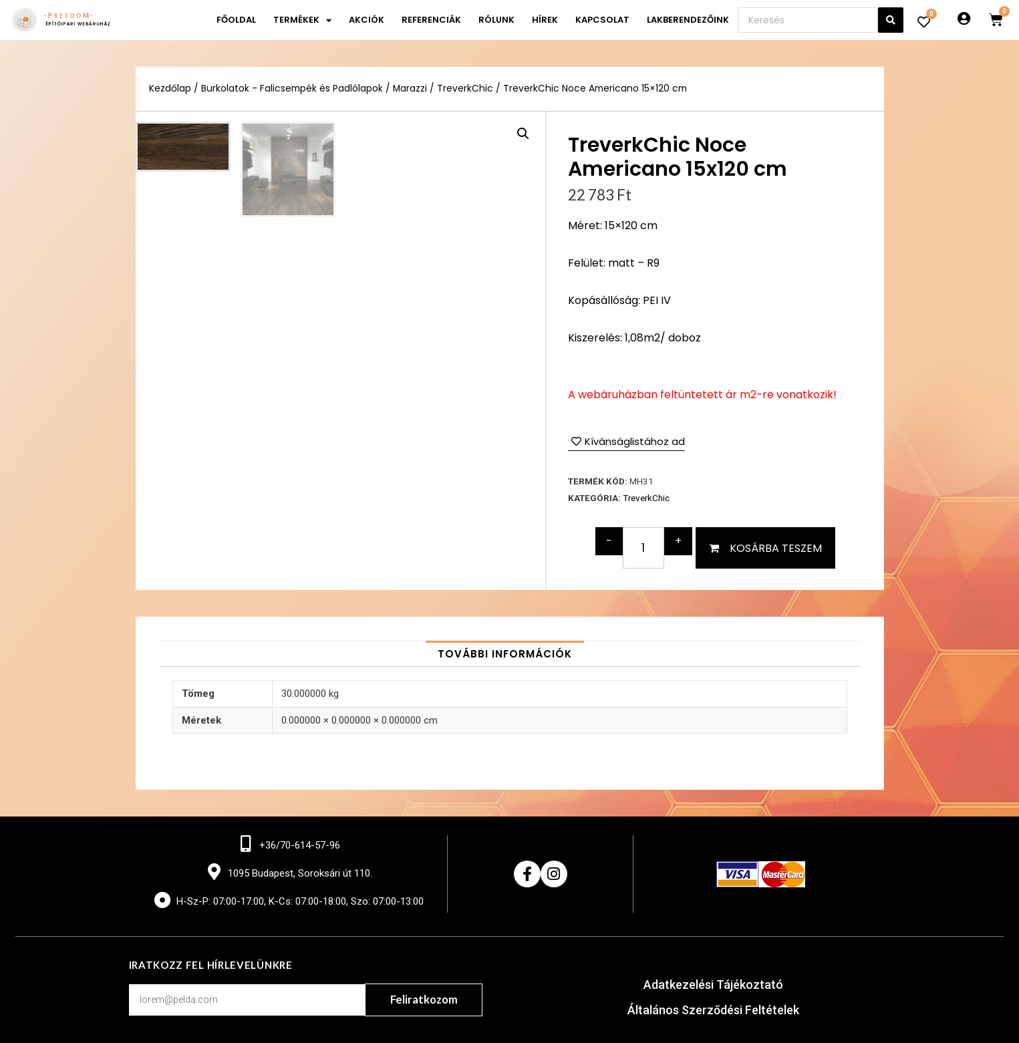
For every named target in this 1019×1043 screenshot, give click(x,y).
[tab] (505, 654)
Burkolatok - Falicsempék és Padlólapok (292, 88)
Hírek (545, 19)
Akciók (366, 19)
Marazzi (410, 88)
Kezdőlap (170, 88)
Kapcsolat (602, 19)
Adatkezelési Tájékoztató (713, 985)
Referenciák (431, 19)
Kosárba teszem (776, 548)
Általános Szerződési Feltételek (713, 1010)
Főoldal (236, 19)
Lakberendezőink (688, 19)
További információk (505, 654)
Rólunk (496, 19)
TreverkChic (465, 88)
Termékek (302, 20)
